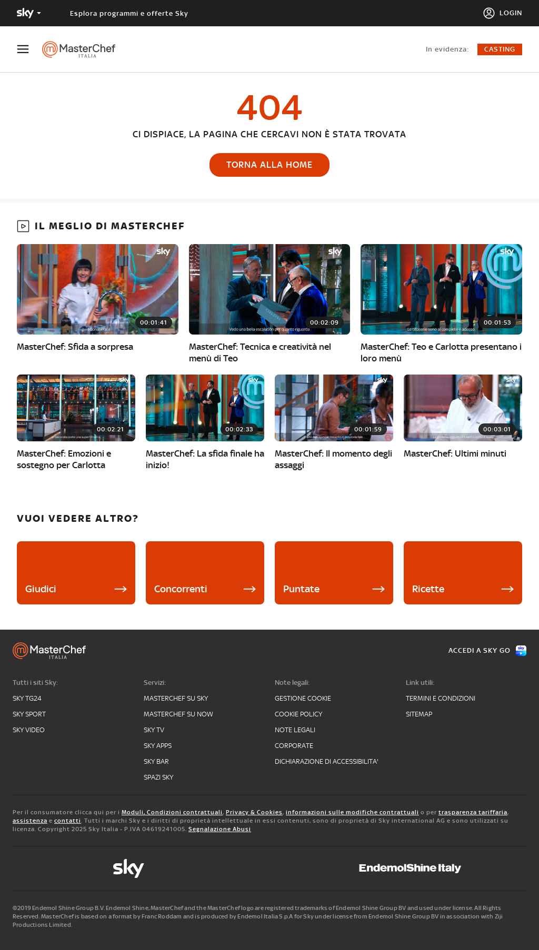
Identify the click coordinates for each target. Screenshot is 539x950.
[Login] (502, 13)
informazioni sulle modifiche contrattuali (352, 812)
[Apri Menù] (29, 49)
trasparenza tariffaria (472, 812)
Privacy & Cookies (254, 812)
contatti (67, 820)
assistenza (30, 820)
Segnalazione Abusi (219, 829)
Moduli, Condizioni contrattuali (172, 812)
